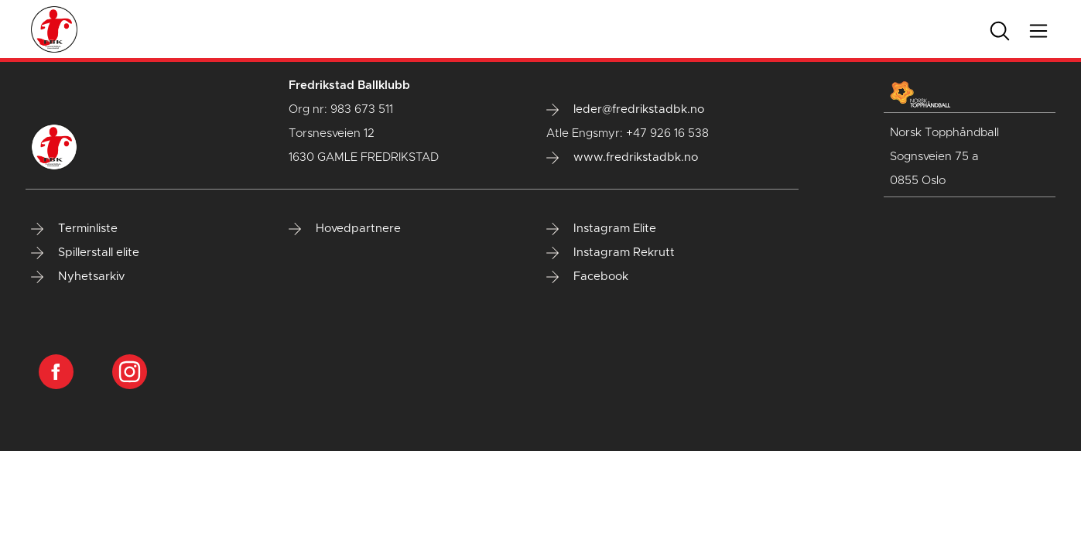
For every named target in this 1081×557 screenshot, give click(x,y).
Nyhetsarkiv (78, 277)
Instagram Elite (601, 229)
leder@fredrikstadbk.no (625, 110)
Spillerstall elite (85, 253)
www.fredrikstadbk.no (622, 158)
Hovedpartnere (345, 229)
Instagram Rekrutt (610, 253)
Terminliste (74, 229)
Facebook (587, 277)
